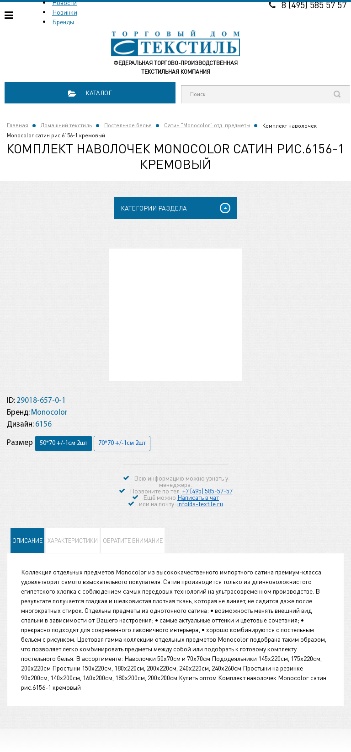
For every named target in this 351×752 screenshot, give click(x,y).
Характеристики (73, 540)
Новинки (64, 12)
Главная (17, 125)
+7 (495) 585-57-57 (207, 491)
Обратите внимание (133, 540)
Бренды (63, 21)
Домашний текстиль (66, 125)
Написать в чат (198, 497)
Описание (27, 540)
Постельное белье (128, 125)
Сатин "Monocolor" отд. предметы (207, 125)
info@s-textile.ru (200, 503)
